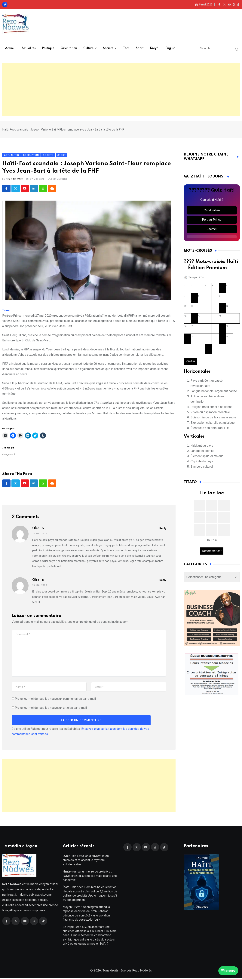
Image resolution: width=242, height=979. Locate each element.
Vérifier (190, 362)
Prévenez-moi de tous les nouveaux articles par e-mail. (51, 708)
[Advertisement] (121, 89)
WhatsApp (228, 970)
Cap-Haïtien (212, 211)
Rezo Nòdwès (14, 180)
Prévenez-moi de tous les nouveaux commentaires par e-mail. (55, 699)
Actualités (29, 48)
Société (108, 48)
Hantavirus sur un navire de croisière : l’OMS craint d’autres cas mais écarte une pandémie (90, 877)
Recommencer (212, 551)
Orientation (69, 48)
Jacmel (212, 229)
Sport (140, 48)
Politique (48, 48)
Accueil (10, 48)
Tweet (6, 311)
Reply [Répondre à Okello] (162, 529)
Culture (88, 48)
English (170, 48)
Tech (126, 48)
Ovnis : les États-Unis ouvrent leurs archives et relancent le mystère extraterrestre (86, 862)
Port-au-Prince (211, 220)
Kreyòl (154, 48)
